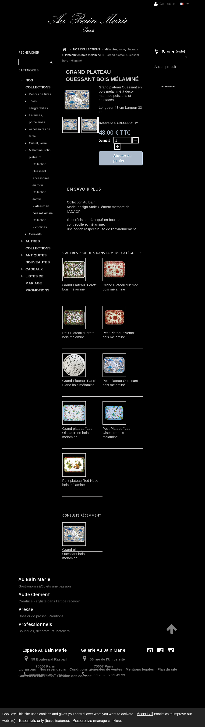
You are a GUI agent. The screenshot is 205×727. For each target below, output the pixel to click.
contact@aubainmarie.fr (162, 661)
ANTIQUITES (36, 260)
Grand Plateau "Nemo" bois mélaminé (120, 287)
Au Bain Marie (34, 579)
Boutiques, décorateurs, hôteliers (44, 631)
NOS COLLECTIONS (38, 89)
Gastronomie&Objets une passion (44, 586)
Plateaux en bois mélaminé (42, 215)
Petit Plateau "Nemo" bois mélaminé (118, 335)
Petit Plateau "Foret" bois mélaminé (78, 335)
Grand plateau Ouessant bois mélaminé (73, 554)
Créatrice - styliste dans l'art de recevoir (49, 601)
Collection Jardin (39, 201)
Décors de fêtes (40, 99)
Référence (107, 123)
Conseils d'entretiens (36, 698)
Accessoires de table (39, 138)
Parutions (56, 616)
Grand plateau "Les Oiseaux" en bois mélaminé (77, 432)
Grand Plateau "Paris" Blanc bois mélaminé (79, 383)
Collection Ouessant (39, 173)
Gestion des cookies (74, 698)
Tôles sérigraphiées (38, 110)
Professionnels (35, 624)
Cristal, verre (38, 148)
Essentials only (31, 721)
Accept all (145, 714)
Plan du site (167, 692)
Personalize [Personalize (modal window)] (82, 721)
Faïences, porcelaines (37, 124)
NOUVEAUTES (37, 267)
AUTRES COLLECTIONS (38, 250)
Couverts (35, 239)
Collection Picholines (39, 229)
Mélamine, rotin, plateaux (40, 159)
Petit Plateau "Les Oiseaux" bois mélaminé (116, 432)
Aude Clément (34, 594)
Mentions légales (140, 692)
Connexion (164, 4)
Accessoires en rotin (40, 187)
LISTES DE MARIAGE (34, 285)
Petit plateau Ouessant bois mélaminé (120, 383)
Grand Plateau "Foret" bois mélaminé (79, 287)
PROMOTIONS (37, 295)
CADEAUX (34, 274)
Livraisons (27, 692)
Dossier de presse (32, 616)
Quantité (104, 140)
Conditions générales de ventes (95, 692)
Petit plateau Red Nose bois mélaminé (80, 483)
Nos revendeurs (52, 692)
